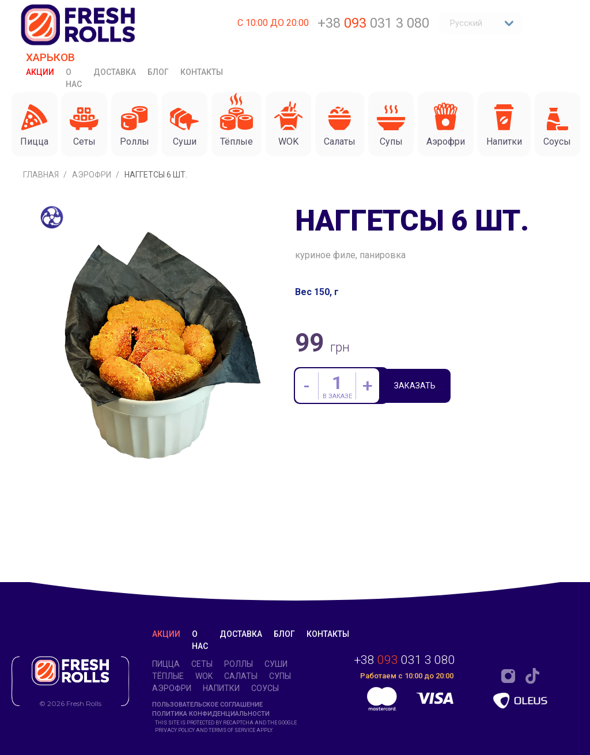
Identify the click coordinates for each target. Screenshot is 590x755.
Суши (276, 664)
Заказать (417, 450)
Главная (41, 238)
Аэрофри (92, 238)
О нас (74, 78)
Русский (482, 23)
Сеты (202, 664)
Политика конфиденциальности (211, 714)
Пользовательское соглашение (207, 704)
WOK (204, 676)
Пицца (166, 664)
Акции (40, 72)
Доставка (114, 72)
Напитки (221, 688)
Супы (280, 676)
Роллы (238, 664)
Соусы (265, 688)
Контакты (201, 72)
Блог (158, 72)
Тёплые (168, 676)
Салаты (241, 676)
